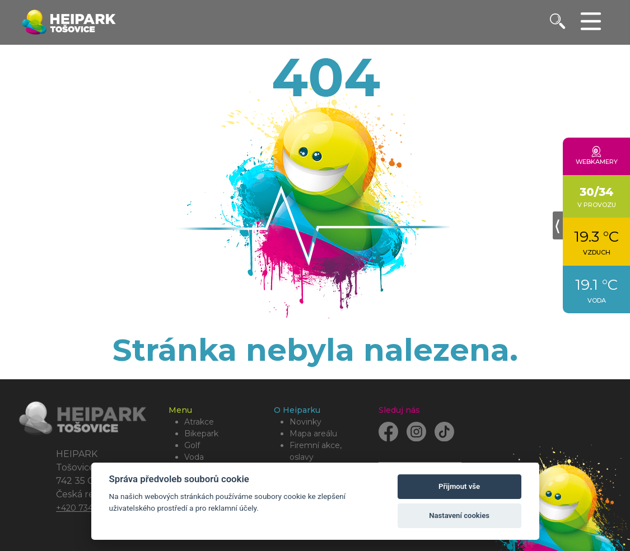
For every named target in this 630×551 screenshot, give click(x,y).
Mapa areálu (313, 433)
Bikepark (201, 433)
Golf (192, 445)
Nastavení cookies (459, 515)
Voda (194, 457)
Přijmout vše (459, 486)
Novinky (305, 422)
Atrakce (199, 422)
